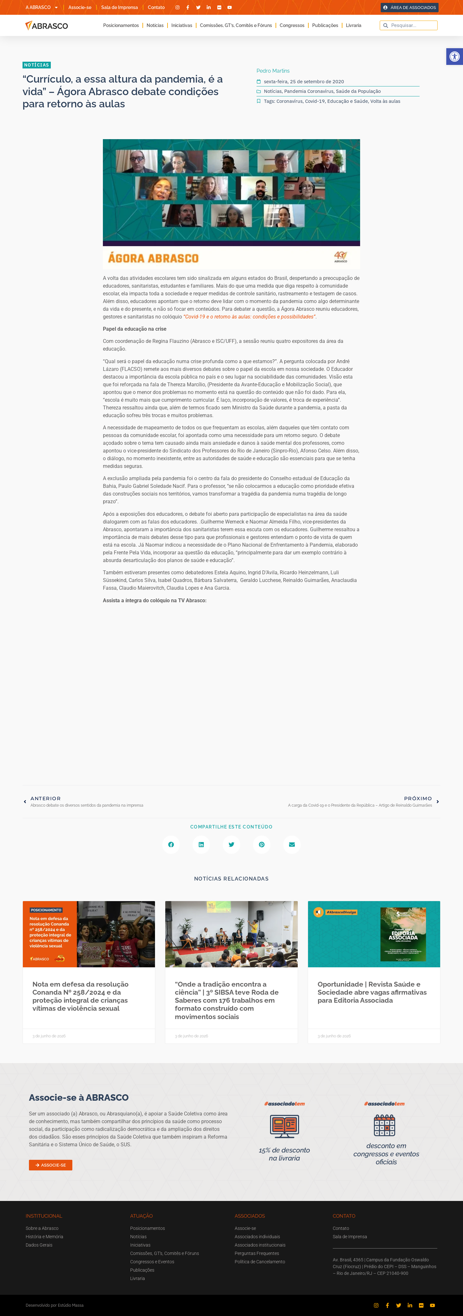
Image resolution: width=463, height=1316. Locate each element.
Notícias (155, 25)
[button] (454, 56)
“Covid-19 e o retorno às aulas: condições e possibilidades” (249, 317)
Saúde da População (358, 91)
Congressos (292, 25)
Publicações (325, 25)
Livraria (353, 25)
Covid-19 (315, 101)
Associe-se (79, 7)
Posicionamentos (121, 25)
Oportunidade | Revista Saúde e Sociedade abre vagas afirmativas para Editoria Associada (372, 992)
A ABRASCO (42, 7)
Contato (156, 7)
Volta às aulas (385, 101)
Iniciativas (181, 25)
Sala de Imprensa (119, 7)
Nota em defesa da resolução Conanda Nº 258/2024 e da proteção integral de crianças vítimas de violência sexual (80, 996)
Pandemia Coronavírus (308, 91)
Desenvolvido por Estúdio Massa (55, 1305)
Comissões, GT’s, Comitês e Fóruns (236, 25)
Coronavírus (290, 101)
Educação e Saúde (347, 101)
